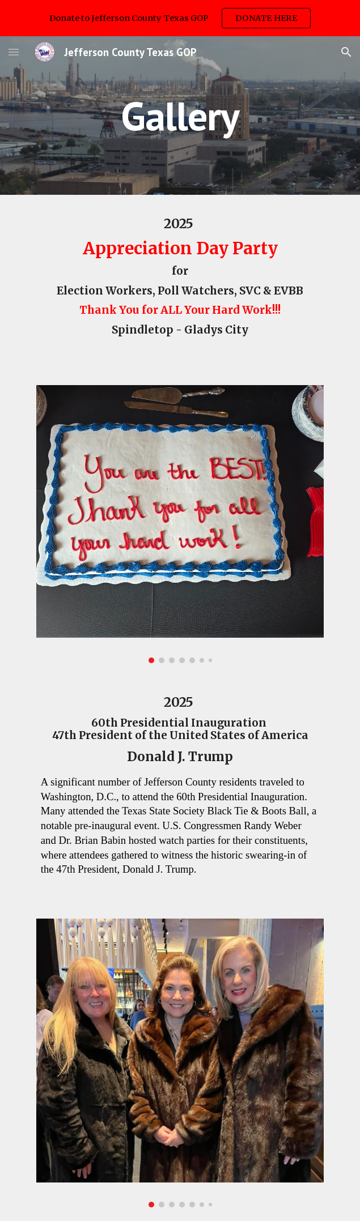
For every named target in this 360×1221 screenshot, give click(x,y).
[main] (180, 115)
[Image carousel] (180, 524)
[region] (180, 18)
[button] (13, 51)
